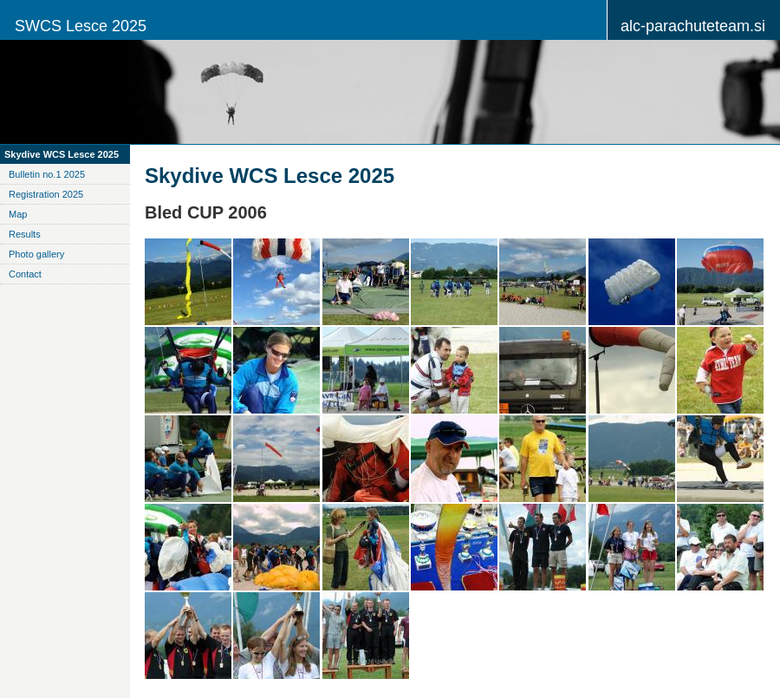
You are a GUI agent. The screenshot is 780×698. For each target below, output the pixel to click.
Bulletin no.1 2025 (47, 174)
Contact (25, 274)
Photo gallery (36, 254)
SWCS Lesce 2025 (80, 26)
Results (25, 234)
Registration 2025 (46, 194)
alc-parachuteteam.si (693, 26)
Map (18, 214)
